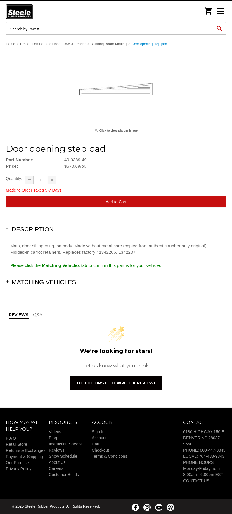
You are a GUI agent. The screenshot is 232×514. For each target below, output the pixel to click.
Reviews (56, 450)
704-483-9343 (211, 456)
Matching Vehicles (44, 282)
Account (99, 438)
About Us (57, 462)
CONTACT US (196, 480)
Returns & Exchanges (25, 450)
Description (33, 229)
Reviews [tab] (19, 314)
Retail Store (16, 444)
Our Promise (17, 462)
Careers (56, 468)
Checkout (100, 450)
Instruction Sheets (65, 444)
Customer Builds (64, 474)
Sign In (98, 431)
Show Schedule (63, 456)
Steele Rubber (35, 11)
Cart (95, 444)
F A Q (11, 438)
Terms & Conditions (109, 456)
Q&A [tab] (37, 314)
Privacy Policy (18, 468)
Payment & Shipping (24, 456)
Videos (55, 431)
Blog (53, 438)
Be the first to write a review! (116, 383)
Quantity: (14, 178)
